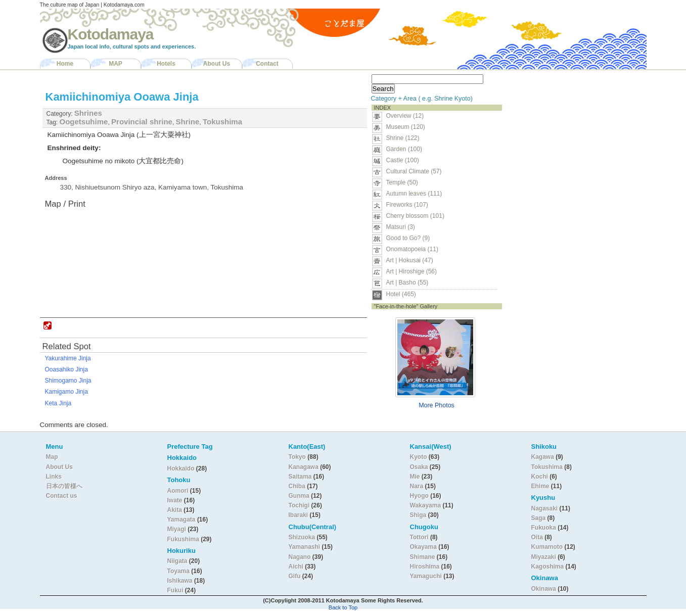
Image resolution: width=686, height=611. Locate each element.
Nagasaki (544, 508)
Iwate (174, 500)
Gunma (299, 495)
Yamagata (182, 519)
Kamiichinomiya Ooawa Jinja (122, 96)
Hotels (166, 63)
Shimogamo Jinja (68, 380)
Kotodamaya (111, 34)
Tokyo (298, 456)
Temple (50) (402, 182)
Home (65, 63)
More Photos (436, 405)
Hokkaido (181, 468)
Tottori (419, 537)
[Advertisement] (570, 134)
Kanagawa (303, 467)
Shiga (418, 515)
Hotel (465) (401, 294)
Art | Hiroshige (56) (411, 271)
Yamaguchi (426, 576)
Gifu (295, 576)
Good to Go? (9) (408, 238)
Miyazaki (543, 556)
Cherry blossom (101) (415, 215)
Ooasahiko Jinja (66, 369)
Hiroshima (425, 566)
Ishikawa (180, 580)
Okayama (423, 546)
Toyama (178, 571)
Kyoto (418, 456)
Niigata (177, 561)
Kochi (539, 476)
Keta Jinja (58, 403)
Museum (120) (408, 126)
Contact (267, 63)
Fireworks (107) (407, 204)
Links (54, 476)
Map (52, 456)
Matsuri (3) (400, 226)
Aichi (296, 566)
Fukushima (184, 539)
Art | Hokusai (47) (409, 260)
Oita (537, 537)
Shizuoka (302, 537)
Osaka (419, 467)
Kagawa (542, 456)
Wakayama (425, 505)
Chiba (297, 486)
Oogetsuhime (84, 121)
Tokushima (222, 121)
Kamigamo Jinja (66, 391)
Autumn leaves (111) (414, 193)
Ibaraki (298, 515)
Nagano (300, 556)
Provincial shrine (141, 121)
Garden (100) (404, 149)
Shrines (88, 113)
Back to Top (343, 607)
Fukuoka (543, 527)
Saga (538, 518)
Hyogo (419, 495)
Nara (417, 486)
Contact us (61, 495)
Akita (175, 509)
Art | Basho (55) (407, 282)
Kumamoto (547, 546)
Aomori (178, 490)
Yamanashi (305, 546)
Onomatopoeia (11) (412, 249)
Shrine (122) (403, 138)
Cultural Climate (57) (414, 171)
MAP (115, 63)
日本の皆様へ (64, 486)
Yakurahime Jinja (68, 358)
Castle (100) (402, 160)
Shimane (422, 556)
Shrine (188, 121)
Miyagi (177, 529)
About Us (216, 63)
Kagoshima (547, 566)
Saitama (300, 476)
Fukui (176, 590)
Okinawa (543, 588)
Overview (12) (405, 115)
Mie (415, 476)
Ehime (540, 486)
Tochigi (300, 505)
